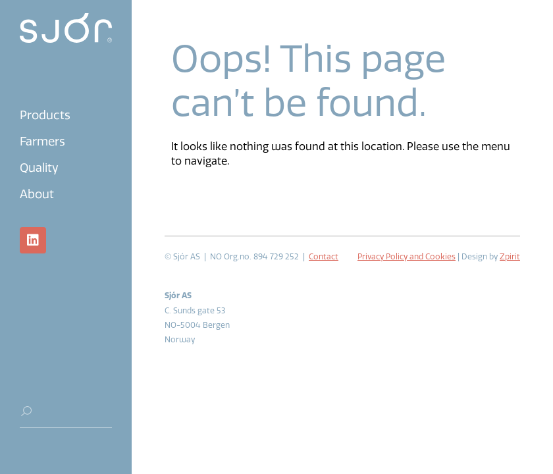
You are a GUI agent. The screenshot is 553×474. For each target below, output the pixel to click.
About (37, 194)
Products (45, 115)
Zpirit (510, 256)
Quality (39, 167)
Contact (323, 256)
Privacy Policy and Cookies (406, 256)
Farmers (42, 141)
